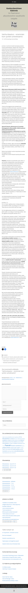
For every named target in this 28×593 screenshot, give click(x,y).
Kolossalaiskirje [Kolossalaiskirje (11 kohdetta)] (5, 443)
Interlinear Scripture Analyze (9, 569)
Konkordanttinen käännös (14, 9)
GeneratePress (23, 586)
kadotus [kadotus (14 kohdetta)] (22, 440)
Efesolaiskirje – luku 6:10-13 (9, 464)
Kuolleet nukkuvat (6, 506)
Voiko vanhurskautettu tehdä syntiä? (11, 515)
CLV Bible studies (6, 567)
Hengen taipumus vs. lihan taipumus (11, 504)
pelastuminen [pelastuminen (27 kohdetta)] (6, 448)
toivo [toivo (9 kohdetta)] (13, 451)
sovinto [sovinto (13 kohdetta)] (14, 449)
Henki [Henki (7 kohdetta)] (19, 438)
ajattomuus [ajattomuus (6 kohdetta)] (17, 437)
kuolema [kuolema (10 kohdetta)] (15, 443)
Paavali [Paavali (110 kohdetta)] (8, 445)
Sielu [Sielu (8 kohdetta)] (11, 449)
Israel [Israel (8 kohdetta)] (19, 440)
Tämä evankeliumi (6, 510)
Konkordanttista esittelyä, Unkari (10, 580)
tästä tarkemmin (14, 171)
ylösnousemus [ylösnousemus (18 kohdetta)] (20, 451)
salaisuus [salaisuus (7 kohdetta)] (4, 449)
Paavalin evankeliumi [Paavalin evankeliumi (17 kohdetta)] (16, 445)
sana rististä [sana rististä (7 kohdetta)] (8, 449)
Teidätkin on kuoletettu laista (9, 502)
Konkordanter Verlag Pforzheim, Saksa (11, 557)
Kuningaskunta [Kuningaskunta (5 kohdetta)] (11, 443)
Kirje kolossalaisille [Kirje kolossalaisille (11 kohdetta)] (13, 441)
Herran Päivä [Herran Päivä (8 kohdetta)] (22, 438)
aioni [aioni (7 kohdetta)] (14, 437)
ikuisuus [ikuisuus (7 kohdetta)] (16, 440)
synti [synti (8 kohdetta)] (8, 451)
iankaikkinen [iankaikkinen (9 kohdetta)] (4, 440)
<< (3, 469)
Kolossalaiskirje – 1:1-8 (7, 483)
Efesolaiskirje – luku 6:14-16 (9, 465)
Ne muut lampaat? (6, 535)
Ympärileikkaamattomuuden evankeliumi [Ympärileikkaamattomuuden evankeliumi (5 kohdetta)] (9, 452)
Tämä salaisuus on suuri (8, 513)
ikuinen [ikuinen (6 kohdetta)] (13, 440)
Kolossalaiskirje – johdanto (8, 481)
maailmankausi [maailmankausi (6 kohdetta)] (20, 443)
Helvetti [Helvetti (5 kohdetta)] (16, 438)
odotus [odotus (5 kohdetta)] (3, 445)
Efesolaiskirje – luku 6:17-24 (9, 467)
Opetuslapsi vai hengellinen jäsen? (11, 360)
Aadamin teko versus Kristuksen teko (11, 544)
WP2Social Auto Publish (9, 588)
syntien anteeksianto (10, 359)
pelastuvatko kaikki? (18, 357)
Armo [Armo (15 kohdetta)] (20, 437)
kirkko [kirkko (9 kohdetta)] (22, 441)
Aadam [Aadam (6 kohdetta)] (3, 437)
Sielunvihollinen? (6, 517)
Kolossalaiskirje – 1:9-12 (8, 485)
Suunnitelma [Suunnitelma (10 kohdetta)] (4, 451)
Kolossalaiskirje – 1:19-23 (8, 489)
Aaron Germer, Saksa (7, 577)
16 (13, 521)
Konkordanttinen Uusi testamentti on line (12, 559)
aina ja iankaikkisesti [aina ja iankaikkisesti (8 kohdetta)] (9, 437)
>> (8, 491)
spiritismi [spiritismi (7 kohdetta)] (21, 449)
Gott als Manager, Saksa (8, 578)
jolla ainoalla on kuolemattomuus (10, 519)
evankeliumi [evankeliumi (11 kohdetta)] (12, 438)
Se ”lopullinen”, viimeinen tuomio (10, 532)
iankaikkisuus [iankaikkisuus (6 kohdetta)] (9, 440)
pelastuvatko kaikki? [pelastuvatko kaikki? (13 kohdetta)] (15, 447)
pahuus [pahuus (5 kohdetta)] (23, 445)
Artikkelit (5, 355)
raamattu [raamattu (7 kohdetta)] (21, 447)
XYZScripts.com (20, 588)
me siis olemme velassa (8, 508)
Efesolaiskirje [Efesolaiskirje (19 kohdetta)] (5, 438)
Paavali (11, 357)
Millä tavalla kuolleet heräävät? (9, 512)
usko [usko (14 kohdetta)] (15, 451)
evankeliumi (6, 357)
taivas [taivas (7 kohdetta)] (11, 451)
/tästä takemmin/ (15, 337)
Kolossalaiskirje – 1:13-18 (8, 487)
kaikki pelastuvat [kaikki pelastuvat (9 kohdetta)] (5, 441)
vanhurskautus (19, 359)
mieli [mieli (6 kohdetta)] (24, 443)
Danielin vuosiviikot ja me (8, 538)
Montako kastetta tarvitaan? (10, 362)
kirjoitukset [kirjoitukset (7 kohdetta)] (19, 441)
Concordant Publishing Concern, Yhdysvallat (12, 555)
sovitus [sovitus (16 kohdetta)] (18, 449)
